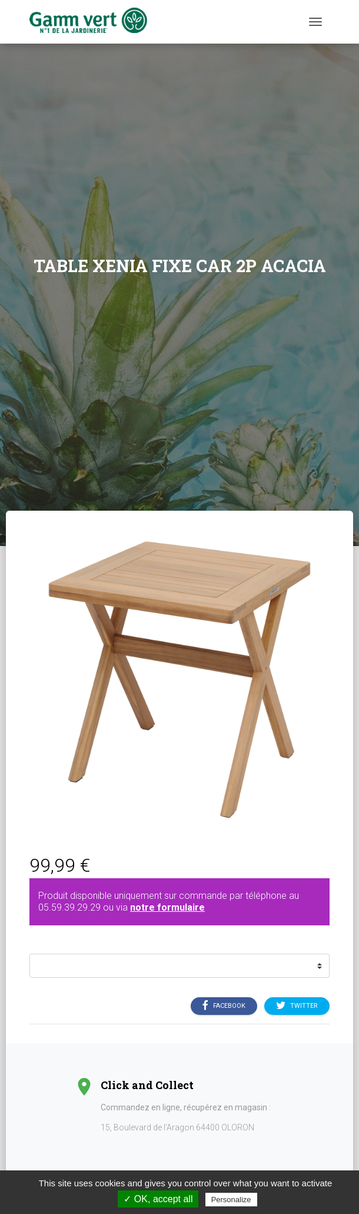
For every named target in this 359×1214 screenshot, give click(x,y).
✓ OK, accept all (158, 1199)
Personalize (231, 1199)
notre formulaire (167, 907)
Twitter (297, 1006)
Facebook (223, 1006)
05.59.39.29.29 (69, 907)
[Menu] (315, 22)
